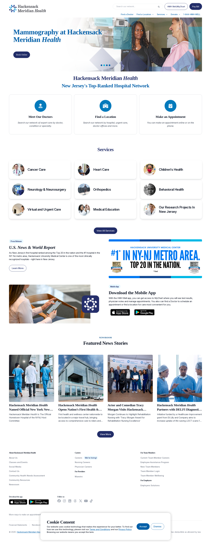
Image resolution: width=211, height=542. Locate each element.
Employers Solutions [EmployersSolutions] (150, 485)
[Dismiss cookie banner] (157, 526)
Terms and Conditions (99, 529)
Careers (78, 458)
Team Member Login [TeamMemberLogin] (150, 471)
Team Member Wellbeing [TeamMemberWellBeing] (152, 475)
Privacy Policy (125, 529)
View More (105, 434)
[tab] (101, 65)
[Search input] (136, 6)
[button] (127, 14)
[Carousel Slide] (105, 44)
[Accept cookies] (143, 526)
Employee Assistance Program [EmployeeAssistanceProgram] (154, 462)
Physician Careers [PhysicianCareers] (83, 467)
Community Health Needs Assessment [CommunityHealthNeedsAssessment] (27, 475)
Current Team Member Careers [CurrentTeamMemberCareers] (154, 458)
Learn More (18, 268)
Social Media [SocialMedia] (15, 467)
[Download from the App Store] (18, 502)
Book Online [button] (21, 55)
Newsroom (14, 484)
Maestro (79, 476)
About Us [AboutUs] (13, 458)
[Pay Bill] (195, 6)
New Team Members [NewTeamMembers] (150, 467)
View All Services (105, 230)
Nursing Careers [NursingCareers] (82, 462)
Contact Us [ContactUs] (14, 471)
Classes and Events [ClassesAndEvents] (18, 462)
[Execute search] (160, 6)
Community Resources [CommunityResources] (19, 480)
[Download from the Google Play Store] (39, 502)
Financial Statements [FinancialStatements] (18, 525)
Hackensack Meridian (29, 532)
